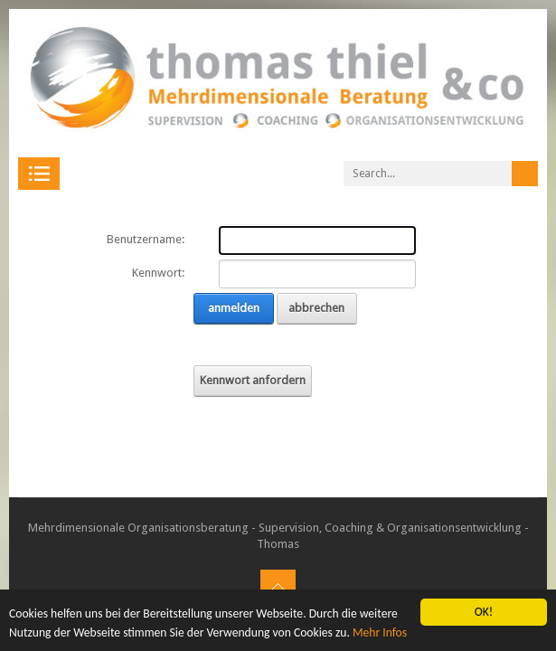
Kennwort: (158, 272)
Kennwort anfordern (253, 380)
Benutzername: (145, 239)
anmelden (233, 308)
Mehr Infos (380, 632)
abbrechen (316, 308)
